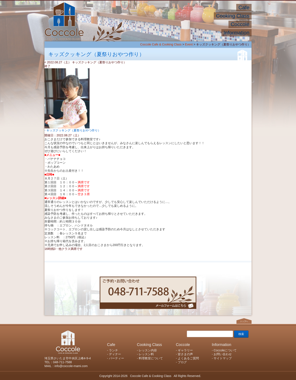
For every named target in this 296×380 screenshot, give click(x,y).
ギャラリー (185, 350)
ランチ (113, 350)
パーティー (116, 358)
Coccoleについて (225, 350)
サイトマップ (223, 358)
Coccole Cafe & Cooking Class (160, 44)
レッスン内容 (148, 350)
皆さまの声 (185, 354)
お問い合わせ (223, 354)
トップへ (244, 321)
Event (189, 44)
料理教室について (151, 358)
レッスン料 (146, 354)
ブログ (182, 362)
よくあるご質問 (188, 358)
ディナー (115, 354)
